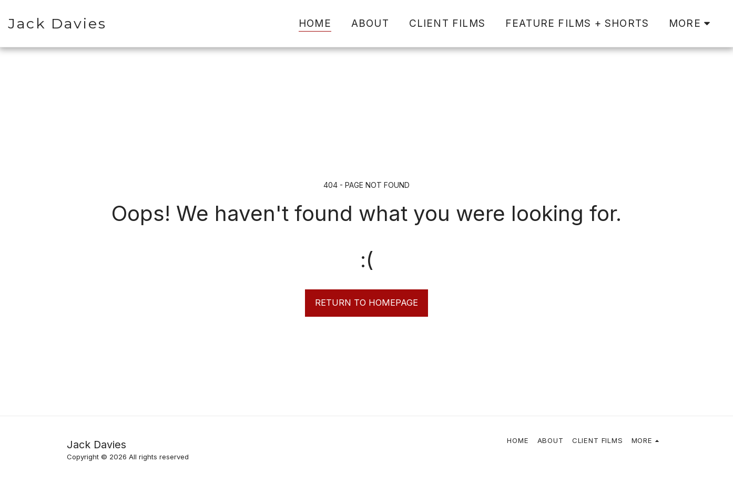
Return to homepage (366, 302)
